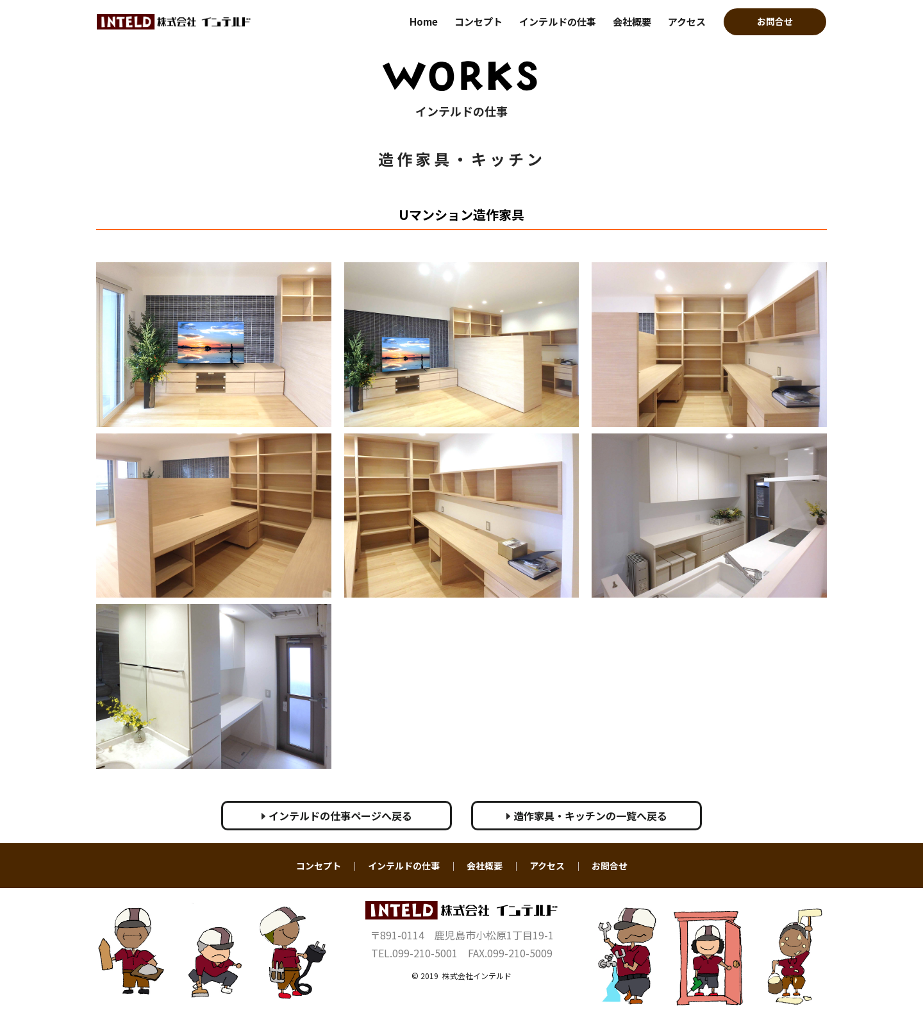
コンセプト (478, 21)
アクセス (687, 21)
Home (424, 21)
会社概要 (632, 21)
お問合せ (775, 21)
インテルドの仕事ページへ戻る (337, 815)
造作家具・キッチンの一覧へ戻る (586, 815)
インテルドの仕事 (557, 21)
